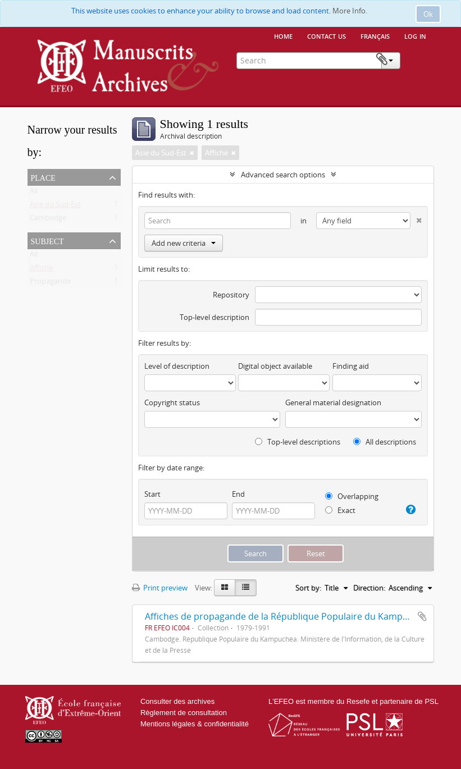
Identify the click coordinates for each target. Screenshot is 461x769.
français (375, 35)
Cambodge (48, 220)
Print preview (160, 588)
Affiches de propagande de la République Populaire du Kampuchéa (286, 616)
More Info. (349, 11)
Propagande (50, 283)
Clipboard (417, 59)
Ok (428, 14)
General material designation (333, 402)
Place (43, 177)
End (238, 494)
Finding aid (350, 366)
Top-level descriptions (297, 442)
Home (283, 35)
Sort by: (308, 588)
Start (152, 494)
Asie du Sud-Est (55, 207)
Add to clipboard (422, 616)
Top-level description (214, 317)
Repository (231, 295)
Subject (47, 240)
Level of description (176, 366)
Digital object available (275, 366)
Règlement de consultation (183, 712)
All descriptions (384, 442)
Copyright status (172, 402)
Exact (340, 510)
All (34, 193)
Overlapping (351, 496)
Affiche (41, 270)
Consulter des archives (177, 701)
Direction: (369, 588)
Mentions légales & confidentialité (194, 724)
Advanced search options (283, 175)
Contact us (326, 35)
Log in (415, 35)
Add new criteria (184, 243)
